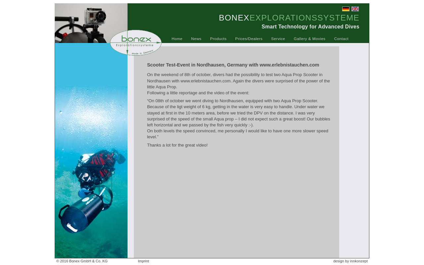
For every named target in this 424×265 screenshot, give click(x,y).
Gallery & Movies (310, 38)
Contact (341, 38)
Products (218, 38)
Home (177, 38)
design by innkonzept (350, 261)
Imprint (143, 261)
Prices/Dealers (249, 38)
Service (278, 38)
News (196, 38)
